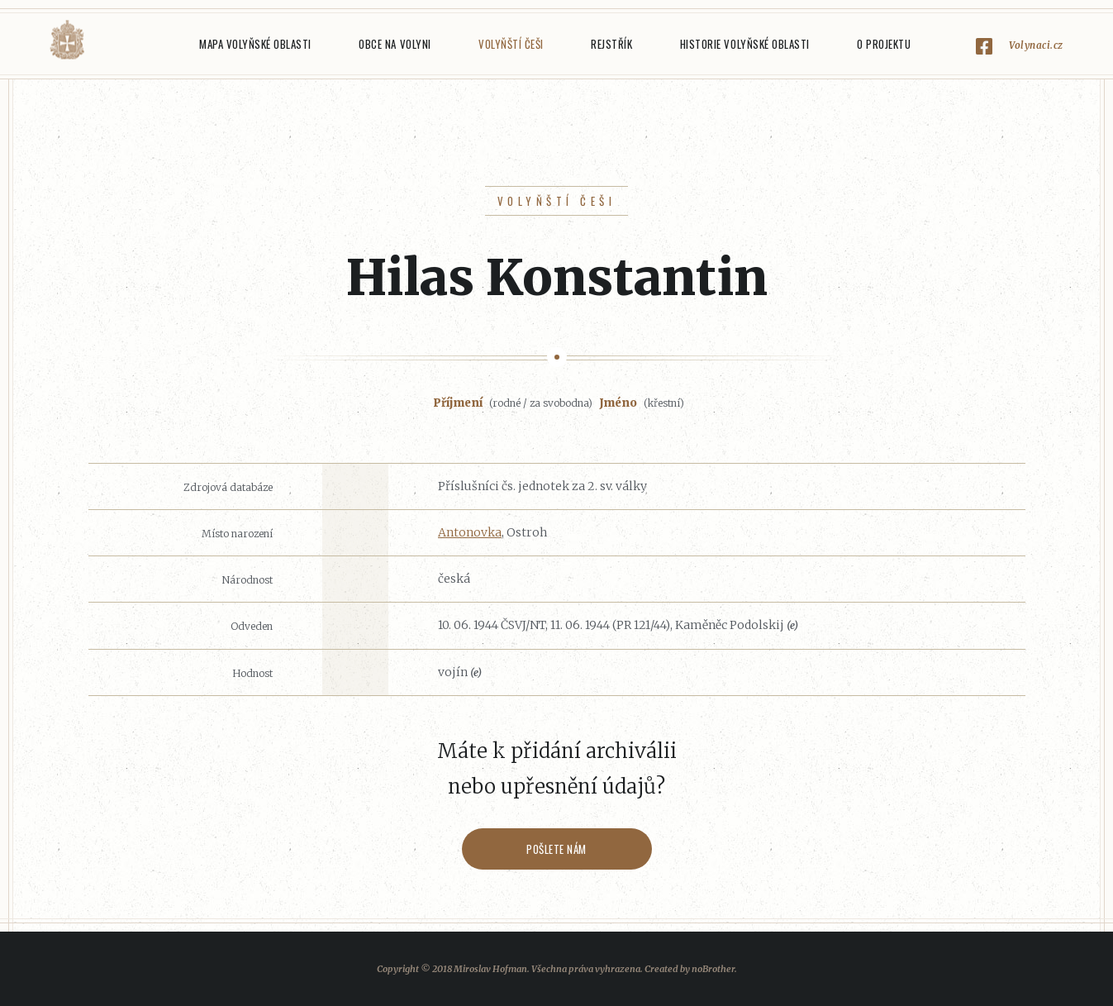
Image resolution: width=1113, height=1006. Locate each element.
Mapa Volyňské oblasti (255, 44)
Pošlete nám (556, 849)
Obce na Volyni (394, 44)
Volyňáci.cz (67, 40)
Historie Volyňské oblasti (745, 44)
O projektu (884, 44)
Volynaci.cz (1036, 45)
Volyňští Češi (511, 44)
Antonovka (470, 532)
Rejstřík (611, 44)
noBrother (713, 969)
